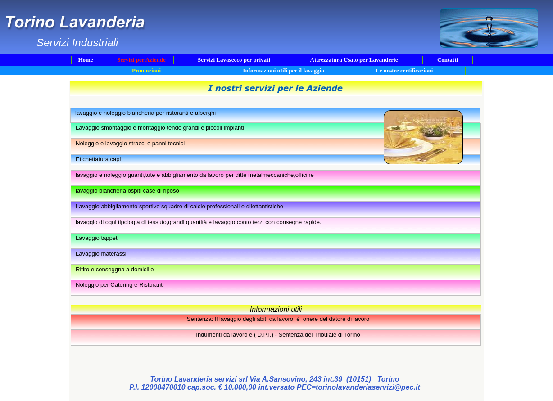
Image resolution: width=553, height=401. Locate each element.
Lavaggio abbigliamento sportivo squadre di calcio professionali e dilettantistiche (179, 206)
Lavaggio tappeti (97, 237)
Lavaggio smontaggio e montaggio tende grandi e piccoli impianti (160, 127)
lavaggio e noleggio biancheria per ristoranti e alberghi (145, 112)
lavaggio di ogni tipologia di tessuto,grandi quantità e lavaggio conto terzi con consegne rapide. (199, 222)
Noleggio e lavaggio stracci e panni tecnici (130, 143)
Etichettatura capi (98, 159)
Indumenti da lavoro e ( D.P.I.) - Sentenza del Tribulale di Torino (278, 334)
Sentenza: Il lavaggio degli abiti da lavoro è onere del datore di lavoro (278, 318)
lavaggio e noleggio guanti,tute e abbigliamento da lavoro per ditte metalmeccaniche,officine (195, 174)
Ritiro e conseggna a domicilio (115, 269)
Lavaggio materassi (101, 253)
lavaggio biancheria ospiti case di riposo (127, 190)
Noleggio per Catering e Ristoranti (120, 284)
